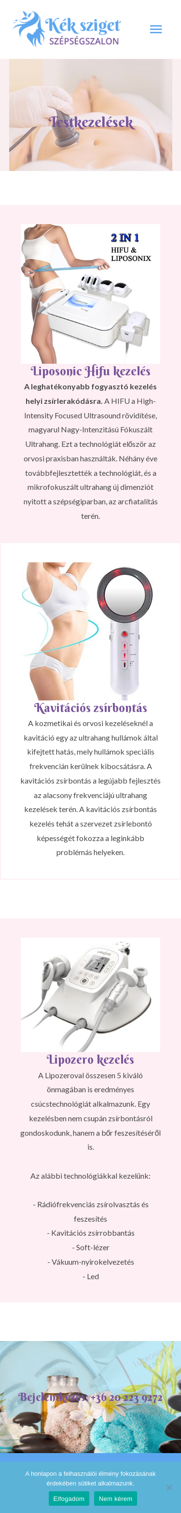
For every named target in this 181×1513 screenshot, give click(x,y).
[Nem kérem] (169, 1487)
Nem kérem (115, 1498)
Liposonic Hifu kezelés (91, 371)
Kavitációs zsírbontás (90, 707)
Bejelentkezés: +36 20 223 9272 (90, 1397)
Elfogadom (69, 1498)
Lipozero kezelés (90, 1059)
